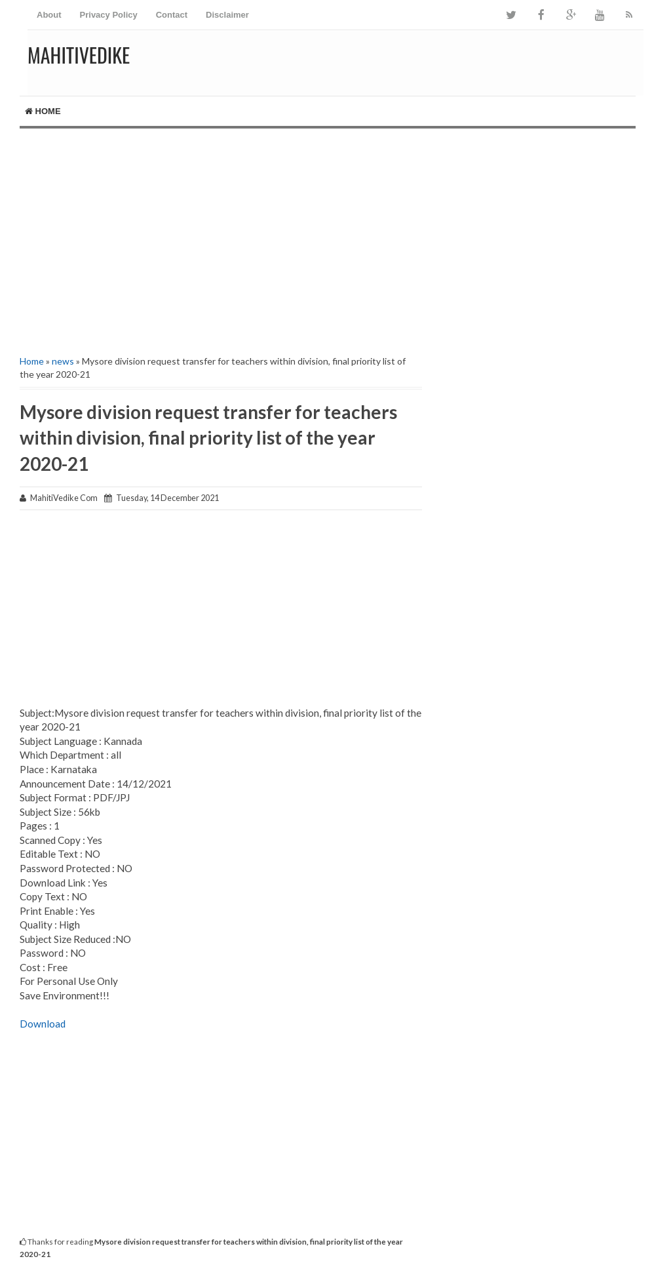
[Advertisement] (335, 240)
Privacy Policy (109, 15)
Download (43, 1024)
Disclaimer (227, 15)
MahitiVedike (79, 55)
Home (43, 111)
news (63, 361)
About (49, 15)
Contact (171, 15)
